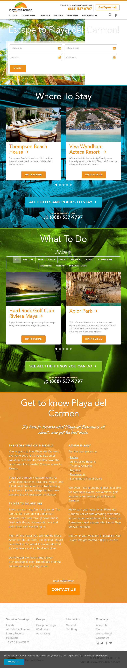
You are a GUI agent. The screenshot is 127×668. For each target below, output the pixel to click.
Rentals (45, 15)
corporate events (83, 492)
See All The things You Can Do (63, 366)
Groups (58, 15)
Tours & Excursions (17, 642)
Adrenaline (105, 259)
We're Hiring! (104, 633)
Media (100, 629)
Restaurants (77, 474)
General (71, 625)
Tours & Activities (81, 466)
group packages (98, 487)
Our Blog (71, 629)
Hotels (13, 15)
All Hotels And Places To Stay (63, 202)
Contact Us (63, 589)
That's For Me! (33, 174)
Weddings (72, 15)
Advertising (43, 633)
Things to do (28, 15)
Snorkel (76, 259)
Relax (63, 259)
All (17, 259)
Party (51, 259)
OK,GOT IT (13, 661)
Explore (28, 259)
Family (89, 259)
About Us (101, 625)
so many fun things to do (38, 509)
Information (89, 15)
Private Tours (78, 265)
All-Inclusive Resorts (83, 461)
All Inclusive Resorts (18, 629)
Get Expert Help (108, 7)
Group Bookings (46, 625)
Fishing (60, 265)
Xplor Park (84, 311)
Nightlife (46, 265)
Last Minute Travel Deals (86, 478)
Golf (40, 259)
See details (102, 655)
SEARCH (18, 68)
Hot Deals (12, 638)
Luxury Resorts (15, 633)
